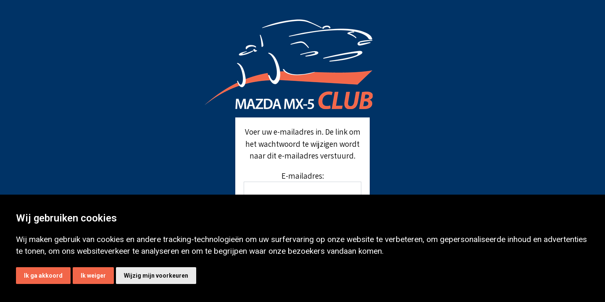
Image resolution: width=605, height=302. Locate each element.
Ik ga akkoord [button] (43, 275)
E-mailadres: (302, 176)
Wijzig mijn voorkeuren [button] (156, 275)
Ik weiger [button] (93, 275)
